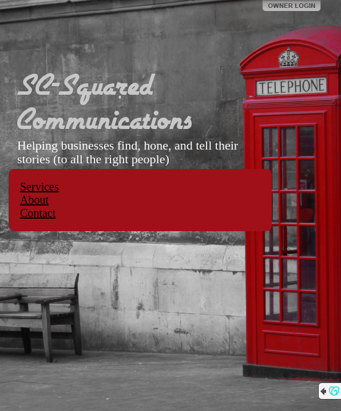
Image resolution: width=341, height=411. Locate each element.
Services (39, 186)
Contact (37, 213)
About (34, 200)
